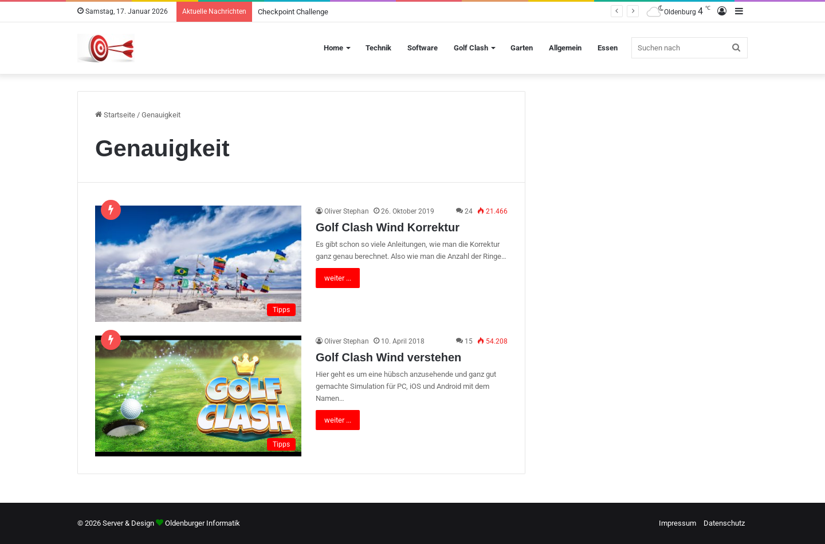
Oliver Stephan (346, 211)
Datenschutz (724, 523)
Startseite (115, 115)
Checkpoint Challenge (293, 11)
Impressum (677, 523)
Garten (521, 48)
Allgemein (565, 48)
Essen (608, 48)
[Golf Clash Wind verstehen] (198, 396)
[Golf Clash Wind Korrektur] (198, 264)
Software (422, 48)
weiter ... (337, 278)
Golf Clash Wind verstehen (388, 357)
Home (333, 48)
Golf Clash (471, 48)
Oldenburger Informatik (202, 523)
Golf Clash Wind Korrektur (387, 227)
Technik (378, 48)
